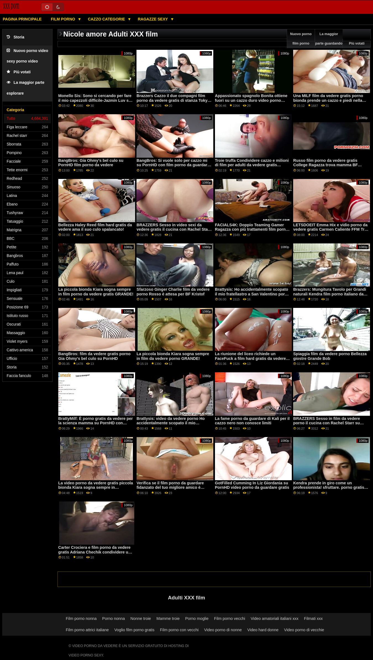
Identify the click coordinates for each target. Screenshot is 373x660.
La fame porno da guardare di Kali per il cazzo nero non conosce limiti (252, 420)
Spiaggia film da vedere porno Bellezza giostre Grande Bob (330, 356)
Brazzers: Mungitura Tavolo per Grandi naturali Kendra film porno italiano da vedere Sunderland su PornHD (329, 294)
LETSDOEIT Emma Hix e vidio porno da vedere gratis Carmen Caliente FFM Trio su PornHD (330, 229)
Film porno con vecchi (179, 630)
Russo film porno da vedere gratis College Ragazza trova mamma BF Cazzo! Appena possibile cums (325, 165)
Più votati (19, 72)
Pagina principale (22, 19)
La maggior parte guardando (329, 38)
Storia (15, 37)
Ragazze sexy (153, 19)
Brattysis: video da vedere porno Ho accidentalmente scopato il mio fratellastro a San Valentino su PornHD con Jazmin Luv (172, 425)
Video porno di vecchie (304, 630)
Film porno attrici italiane (87, 630)
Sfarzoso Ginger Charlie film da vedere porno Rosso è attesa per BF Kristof (172, 291)
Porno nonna (113, 618)
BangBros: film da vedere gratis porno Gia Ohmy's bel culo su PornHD (94, 356)
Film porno (63, 19)
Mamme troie (168, 618)
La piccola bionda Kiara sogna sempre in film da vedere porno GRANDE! (172, 356)
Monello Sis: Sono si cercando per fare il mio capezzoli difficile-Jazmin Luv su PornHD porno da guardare (95, 100)
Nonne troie (140, 618)
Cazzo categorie (107, 19)
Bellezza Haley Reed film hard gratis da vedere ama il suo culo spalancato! (95, 227)
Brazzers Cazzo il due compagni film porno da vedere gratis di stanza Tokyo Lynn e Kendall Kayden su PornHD (173, 100)
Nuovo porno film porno (301, 38)
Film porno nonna (81, 618)
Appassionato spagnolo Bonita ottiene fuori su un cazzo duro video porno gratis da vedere (251, 100)
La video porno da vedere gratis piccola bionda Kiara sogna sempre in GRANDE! (95, 487)
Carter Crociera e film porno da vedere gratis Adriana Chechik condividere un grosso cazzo (94, 552)
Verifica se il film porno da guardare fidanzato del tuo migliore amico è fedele (170, 487)
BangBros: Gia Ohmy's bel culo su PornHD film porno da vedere (91, 162)
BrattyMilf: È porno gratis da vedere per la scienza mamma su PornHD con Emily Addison (95, 423)
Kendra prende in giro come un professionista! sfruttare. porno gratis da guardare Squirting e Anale (328, 487)
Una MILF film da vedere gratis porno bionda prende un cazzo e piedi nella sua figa (328, 100)
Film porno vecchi (229, 618)
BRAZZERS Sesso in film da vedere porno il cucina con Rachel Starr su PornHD (326, 423)
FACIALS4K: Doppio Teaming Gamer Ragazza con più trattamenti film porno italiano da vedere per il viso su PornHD (252, 229)
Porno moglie (197, 618)
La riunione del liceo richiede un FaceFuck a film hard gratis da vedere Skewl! (250, 358)
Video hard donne (263, 630)
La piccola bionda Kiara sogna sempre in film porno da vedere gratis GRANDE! (95, 291)
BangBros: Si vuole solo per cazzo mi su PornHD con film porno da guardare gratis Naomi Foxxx (172, 165)
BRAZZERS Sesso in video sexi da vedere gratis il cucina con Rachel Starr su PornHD (173, 229)
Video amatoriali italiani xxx (274, 618)
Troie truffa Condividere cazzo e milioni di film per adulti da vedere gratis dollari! (252, 165)
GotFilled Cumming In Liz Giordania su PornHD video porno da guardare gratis (252, 485)
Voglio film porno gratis (134, 630)
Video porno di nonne (223, 630)
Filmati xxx (313, 618)
